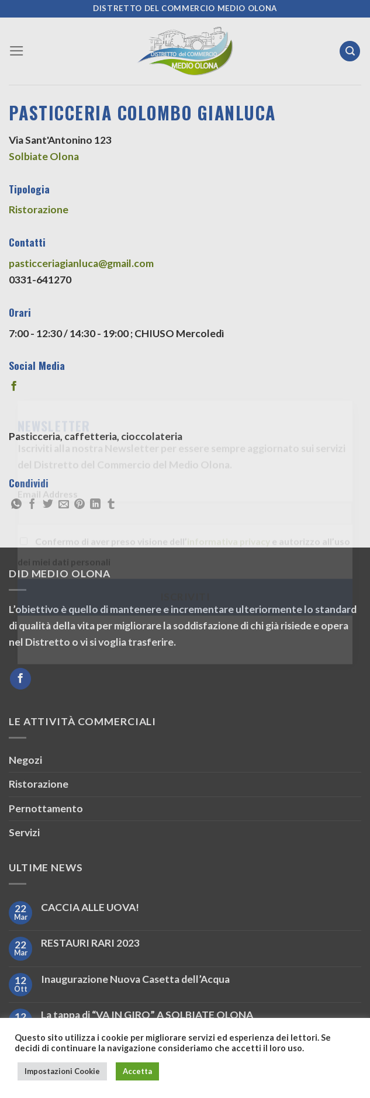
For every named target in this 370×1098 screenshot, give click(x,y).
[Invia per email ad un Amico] (63, 505)
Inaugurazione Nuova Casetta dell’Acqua (135, 979)
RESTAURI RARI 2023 (90, 943)
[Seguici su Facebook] (20, 679)
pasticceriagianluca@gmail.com (81, 263)
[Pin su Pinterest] (79, 505)
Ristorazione (38, 209)
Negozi (25, 760)
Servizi (24, 832)
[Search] (350, 51)
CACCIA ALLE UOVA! (90, 907)
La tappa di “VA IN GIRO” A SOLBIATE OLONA (147, 1015)
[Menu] (17, 51)
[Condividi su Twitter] (48, 505)
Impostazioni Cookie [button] (62, 1071)
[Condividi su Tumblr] (111, 505)
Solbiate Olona (44, 156)
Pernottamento (46, 808)
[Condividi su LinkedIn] (95, 505)
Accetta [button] (137, 1071)
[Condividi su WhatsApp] (16, 505)
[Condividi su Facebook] (32, 505)
